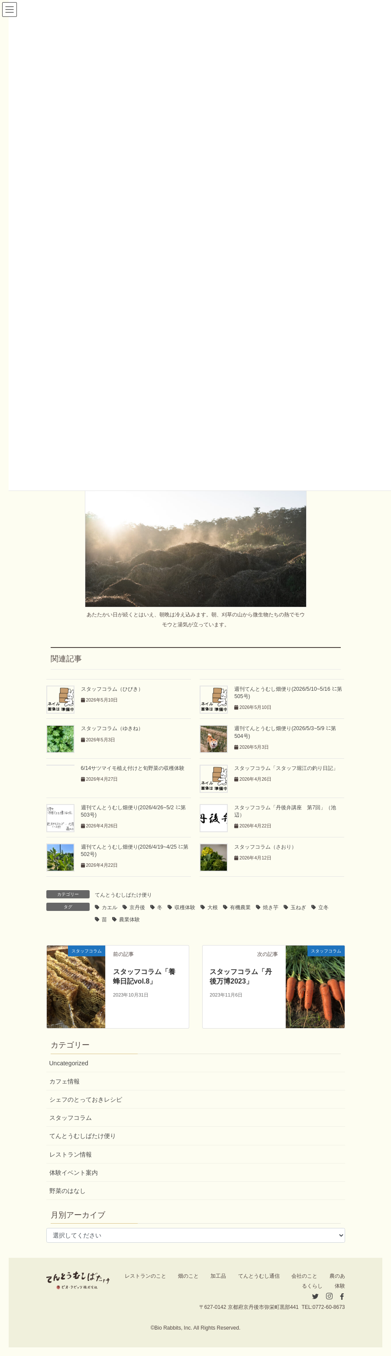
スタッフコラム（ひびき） (112, 689)
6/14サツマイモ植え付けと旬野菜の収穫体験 (133, 768)
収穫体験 (184, 907)
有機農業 (240, 907)
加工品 (218, 1276)
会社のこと (304, 1276)
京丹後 (137, 907)
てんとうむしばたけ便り (123, 895)
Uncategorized (68, 1063)
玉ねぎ (298, 907)
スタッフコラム (70, 1117)
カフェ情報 (64, 1081)
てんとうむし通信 (259, 1276)
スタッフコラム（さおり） (265, 847)
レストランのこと (145, 1276)
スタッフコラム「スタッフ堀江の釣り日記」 (286, 768)
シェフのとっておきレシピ (85, 1099)
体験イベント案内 (73, 1172)
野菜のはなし (67, 1190)
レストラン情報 (70, 1154)
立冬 (323, 907)
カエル (109, 907)
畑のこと (188, 1276)
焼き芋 (270, 907)
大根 (212, 907)
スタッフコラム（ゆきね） (112, 728)
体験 (340, 1286)
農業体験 (129, 920)
